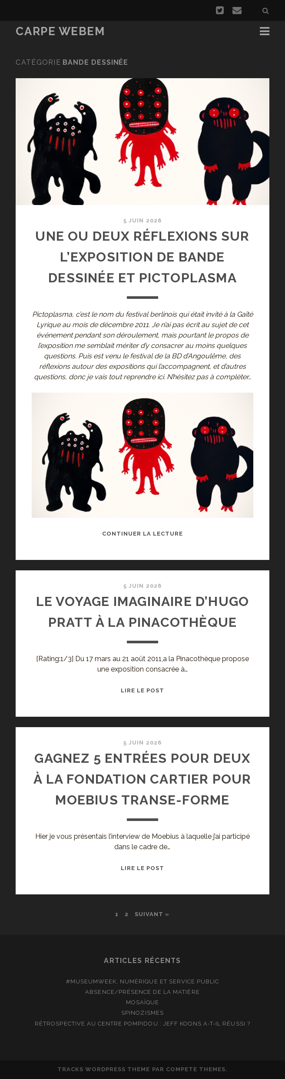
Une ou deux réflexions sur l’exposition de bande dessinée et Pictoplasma (142, 256)
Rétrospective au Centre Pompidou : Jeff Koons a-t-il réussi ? (142, 1023)
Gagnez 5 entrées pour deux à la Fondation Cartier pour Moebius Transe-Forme (142, 779)
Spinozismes (142, 1012)
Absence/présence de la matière (142, 992)
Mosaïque (142, 1002)
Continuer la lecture (142, 533)
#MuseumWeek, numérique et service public (142, 981)
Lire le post (143, 690)
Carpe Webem (60, 31)
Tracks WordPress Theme (103, 1069)
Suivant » (152, 914)
